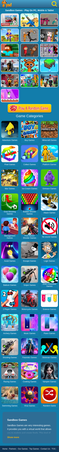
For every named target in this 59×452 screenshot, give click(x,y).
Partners (12, 449)
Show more (13, 437)
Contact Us (45, 449)
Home (4, 449)
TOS (53, 449)
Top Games (34, 449)
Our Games (23, 449)
